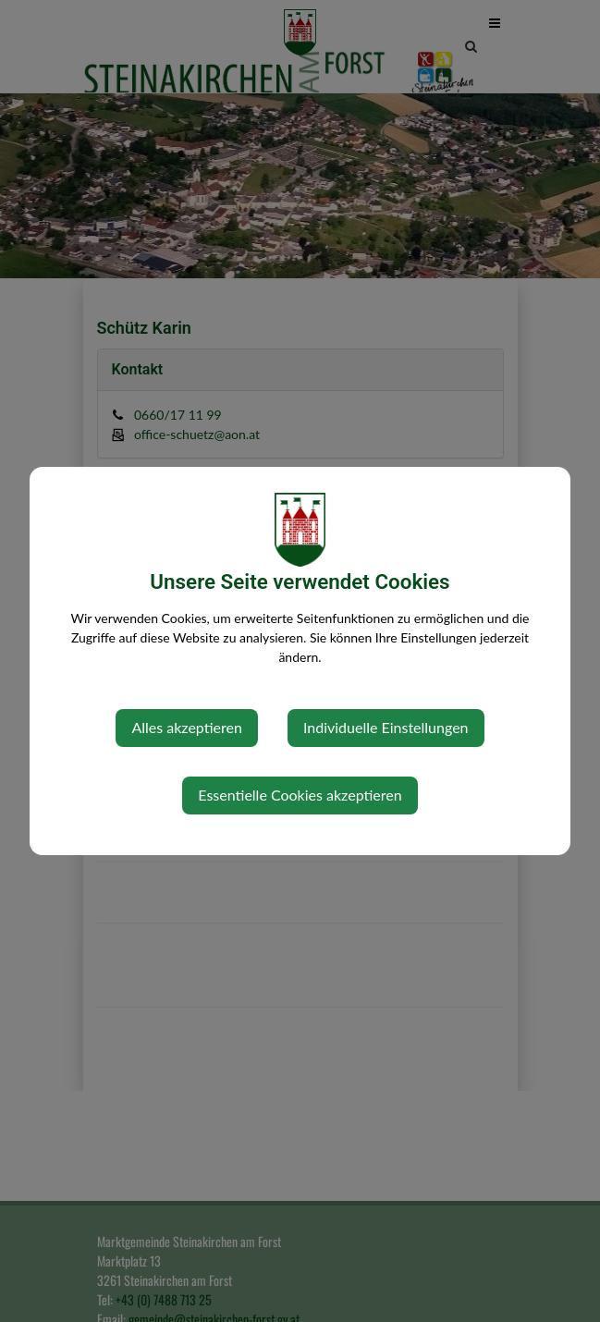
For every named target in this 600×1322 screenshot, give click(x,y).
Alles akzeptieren (186, 727)
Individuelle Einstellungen (386, 727)
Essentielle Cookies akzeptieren (299, 794)
